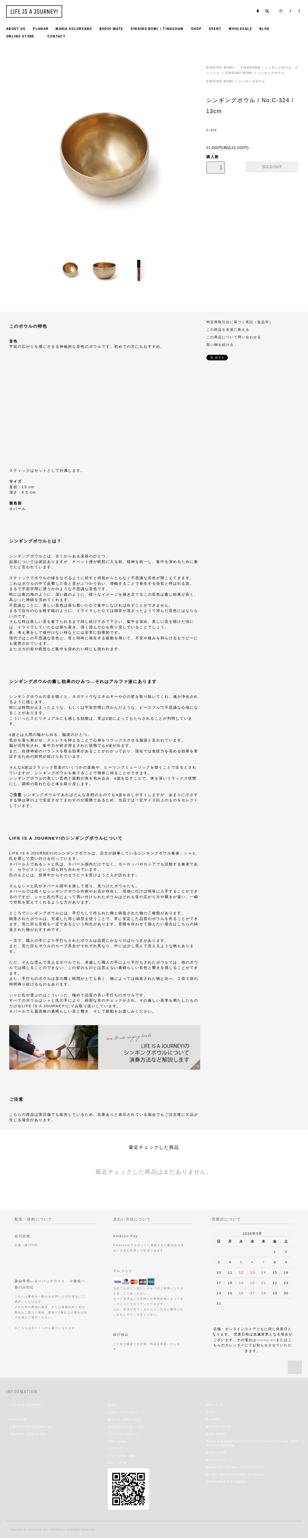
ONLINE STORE (23, 36)
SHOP (196, 29)
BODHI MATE (111, 29)
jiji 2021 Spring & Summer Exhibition (235, 1474)
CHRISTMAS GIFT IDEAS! (226, 1481)
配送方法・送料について (125, 1419)
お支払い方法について (123, 1412)
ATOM (122, 1463)
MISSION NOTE (218, 1426)
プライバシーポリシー (123, 1434)
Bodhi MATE (215, 1434)
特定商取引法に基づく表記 (126, 1426)
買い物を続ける (220, 344)
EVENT (215, 29)
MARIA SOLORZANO (73, 29)
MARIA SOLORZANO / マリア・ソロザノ (236, 1467)
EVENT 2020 (216, 1452)
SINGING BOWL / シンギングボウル (255, 72)
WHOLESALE (240, 29)
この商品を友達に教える (227, 329)
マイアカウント (118, 1448)
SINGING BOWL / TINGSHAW (157, 29)
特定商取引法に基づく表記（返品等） (239, 322)
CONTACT (56, 36)
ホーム (112, 1404)
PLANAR (40, 29)
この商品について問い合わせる (233, 337)
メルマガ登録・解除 (122, 1455)
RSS (111, 1463)
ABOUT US (15, 29)
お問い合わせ (117, 1441)
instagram (266, 1340)
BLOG (264, 29)
